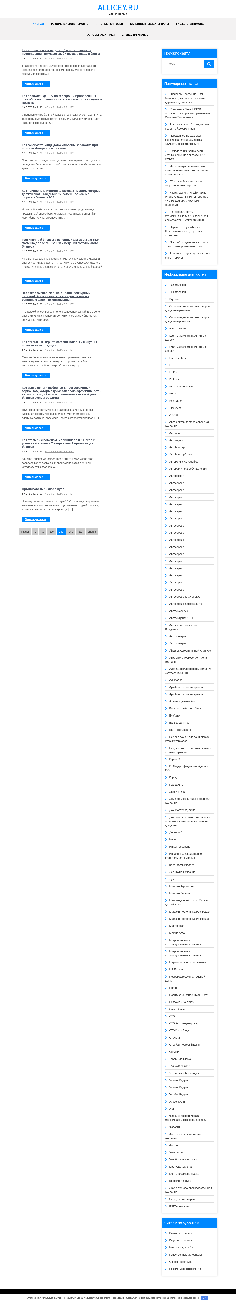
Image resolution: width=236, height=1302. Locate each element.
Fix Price (174, 372)
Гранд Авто (176, 784)
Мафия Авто (177, 933)
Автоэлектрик (177, 636)
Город (173, 777)
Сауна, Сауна (177, 1009)
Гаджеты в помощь (190, 23)
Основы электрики (101, 34)
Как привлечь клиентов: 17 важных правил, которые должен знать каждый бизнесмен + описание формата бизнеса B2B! (116, 109)
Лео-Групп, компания (182, 872)
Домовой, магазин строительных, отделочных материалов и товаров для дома (188, 821)
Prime (172, 393)
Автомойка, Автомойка (183, 461)
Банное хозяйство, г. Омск (185, 708)
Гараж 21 (174, 759)
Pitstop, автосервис (181, 386)
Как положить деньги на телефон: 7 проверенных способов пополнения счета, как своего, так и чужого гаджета (119, 53)
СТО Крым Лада (179, 1030)
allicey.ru (118, 7)
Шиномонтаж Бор (180, 1181)
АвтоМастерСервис (181, 454)
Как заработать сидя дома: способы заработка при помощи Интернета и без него (50, 107)
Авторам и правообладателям (188, 469)
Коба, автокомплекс (181, 865)
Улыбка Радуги (178, 1080)
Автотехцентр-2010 (181, 618)
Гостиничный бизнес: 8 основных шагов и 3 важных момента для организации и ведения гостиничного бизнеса (51, 167)
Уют (171, 1109)
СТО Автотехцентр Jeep (184, 1023)
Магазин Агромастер (182, 886)
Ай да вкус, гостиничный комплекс (190, 650)
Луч (171, 879)
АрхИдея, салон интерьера (186, 687)
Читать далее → (37, 91)
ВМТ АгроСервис (180, 730)
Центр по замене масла (184, 1174)
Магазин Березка (180, 893)
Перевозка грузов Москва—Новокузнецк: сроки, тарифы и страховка (184, 231)
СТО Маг (174, 1037)
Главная (37, 23)
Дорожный (176, 832)
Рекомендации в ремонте (69, 23)
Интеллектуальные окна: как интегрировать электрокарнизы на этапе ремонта (186, 170)
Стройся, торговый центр (185, 1045)
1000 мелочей (177, 285)
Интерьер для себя (109, 23)
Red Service (176, 400)
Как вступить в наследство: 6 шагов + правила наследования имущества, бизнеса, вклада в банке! (51, 53)
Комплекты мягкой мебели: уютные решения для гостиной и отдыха (185, 155)
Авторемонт (176, 476)
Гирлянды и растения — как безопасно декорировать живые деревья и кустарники (185, 98)
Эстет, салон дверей (182, 1199)
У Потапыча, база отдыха (184, 1073)
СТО (172, 1016)
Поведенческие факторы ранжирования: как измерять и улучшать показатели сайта (184, 140)
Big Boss (174, 299)
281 (71, 371)
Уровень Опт (177, 1101)
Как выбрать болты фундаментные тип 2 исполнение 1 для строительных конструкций (186, 216)
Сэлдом (174, 1052)
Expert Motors (177, 358)
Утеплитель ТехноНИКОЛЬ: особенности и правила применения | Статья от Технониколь (188, 113)
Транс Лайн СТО (179, 1066)
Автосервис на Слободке (184, 597)
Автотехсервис (178, 611)
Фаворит (174, 1127)
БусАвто (174, 715)
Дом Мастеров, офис (182, 810)
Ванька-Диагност (180, 722)
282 (81, 371)
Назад (25, 371)
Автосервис (176, 483)
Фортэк (173, 1145)
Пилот (173, 988)
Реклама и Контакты (181, 1002)
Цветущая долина (180, 1166)
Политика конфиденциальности (189, 995)
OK (204, 1298)
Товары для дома (180, 1059)
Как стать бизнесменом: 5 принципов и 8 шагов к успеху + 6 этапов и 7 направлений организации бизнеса (119, 273)
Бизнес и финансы (135, 34)
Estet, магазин (178, 328)
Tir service (175, 408)
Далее (92, 371)
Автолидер (176, 440)
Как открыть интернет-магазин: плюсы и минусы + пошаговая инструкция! (119, 221)
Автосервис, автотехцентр (185, 604)
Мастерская (176, 926)
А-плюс (173, 415)
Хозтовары (176, 1152)
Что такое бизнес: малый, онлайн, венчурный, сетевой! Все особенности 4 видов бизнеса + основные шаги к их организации (119, 167)
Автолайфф (176, 433)
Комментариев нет (60, 61)
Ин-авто (174, 839)
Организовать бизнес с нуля (111, 324)
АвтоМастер (177, 447)
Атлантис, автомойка (182, 701)
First (172, 365)
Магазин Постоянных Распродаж (189, 911)
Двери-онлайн (178, 792)
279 (52, 371)
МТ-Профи (176, 969)
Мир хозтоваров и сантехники (187, 962)
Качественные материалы (149, 23)
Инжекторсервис (179, 846)
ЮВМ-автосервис (180, 1206)
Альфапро (175, 680)
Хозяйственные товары (183, 1159)
